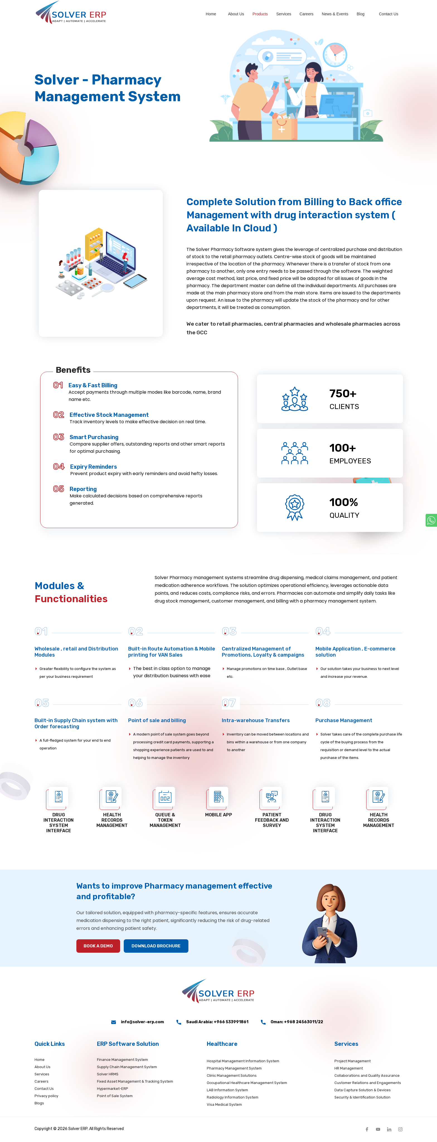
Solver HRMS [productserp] (107, 1075)
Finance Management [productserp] (122, 1061)
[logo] (74, 13)
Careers (307, 14)
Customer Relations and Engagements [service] (367, 1084)
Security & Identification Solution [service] (362, 1098)
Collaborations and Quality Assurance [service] (367, 1077)
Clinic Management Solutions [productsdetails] (232, 1077)
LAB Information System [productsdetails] (227, 1091)
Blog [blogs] (361, 14)
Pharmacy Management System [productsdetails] (234, 1069)
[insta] (400, 1130)
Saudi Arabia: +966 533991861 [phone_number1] (212, 1023)
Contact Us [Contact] (44, 1090)
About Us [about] (236, 14)
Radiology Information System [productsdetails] (232, 1098)
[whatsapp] (431, 520)
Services (283, 14)
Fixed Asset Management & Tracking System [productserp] (135, 1082)
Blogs (39, 1104)
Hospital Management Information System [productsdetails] (243, 1062)
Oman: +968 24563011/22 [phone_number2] (292, 1023)
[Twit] (378, 1130)
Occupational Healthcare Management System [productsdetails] (247, 1084)
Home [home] (211, 14)
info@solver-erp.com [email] (137, 1023)
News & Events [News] (335, 14)
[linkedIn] (389, 1130)
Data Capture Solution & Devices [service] (362, 1091)
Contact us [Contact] (388, 14)
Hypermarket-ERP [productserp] (112, 1090)
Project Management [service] (352, 1062)
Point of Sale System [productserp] (115, 1097)
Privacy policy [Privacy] (46, 1097)
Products (260, 14)
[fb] (367, 1130)
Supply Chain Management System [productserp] (127, 1068)
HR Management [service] (348, 1069)
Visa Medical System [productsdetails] (224, 1106)
